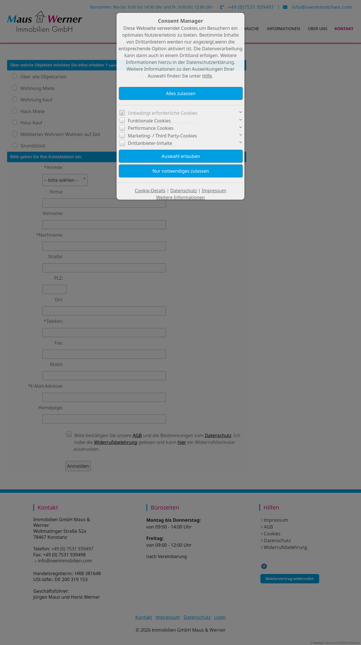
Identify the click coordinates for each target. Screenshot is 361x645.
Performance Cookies (151, 128)
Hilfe (207, 76)
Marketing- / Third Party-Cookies (162, 136)
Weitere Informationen (180, 197)
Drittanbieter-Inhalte (150, 143)
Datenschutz (183, 190)
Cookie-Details (150, 190)
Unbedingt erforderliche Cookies (163, 113)
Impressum (214, 190)
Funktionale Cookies (149, 121)
